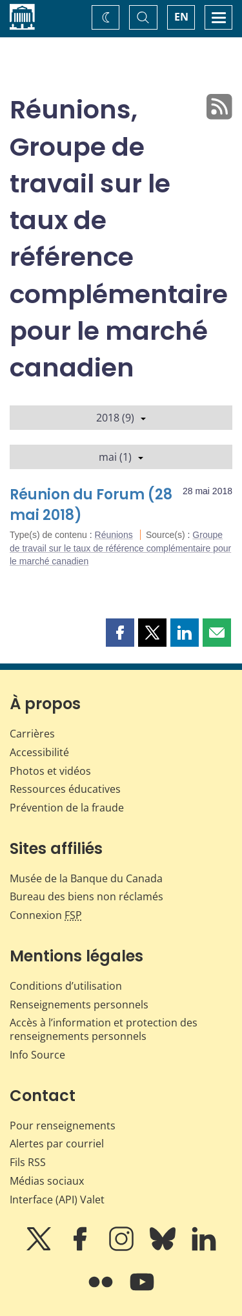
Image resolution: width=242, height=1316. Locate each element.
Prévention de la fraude (67, 808)
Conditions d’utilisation (66, 986)
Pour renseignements (63, 1125)
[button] (120, 632)
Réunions (114, 535)
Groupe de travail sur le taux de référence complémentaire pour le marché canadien (120, 548)
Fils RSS (28, 1162)
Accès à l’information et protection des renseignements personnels (103, 1029)
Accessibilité (39, 752)
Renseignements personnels (79, 1004)
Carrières (32, 734)
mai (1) (121, 457)
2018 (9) (121, 418)
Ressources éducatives (65, 789)
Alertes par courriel (57, 1143)
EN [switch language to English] (181, 17)
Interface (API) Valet (57, 1199)
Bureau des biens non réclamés (86, 896)
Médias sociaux (47, 1181)
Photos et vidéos (50, 771)
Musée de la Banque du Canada (86, 878)
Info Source (37, 1055)
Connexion (46, 915)
